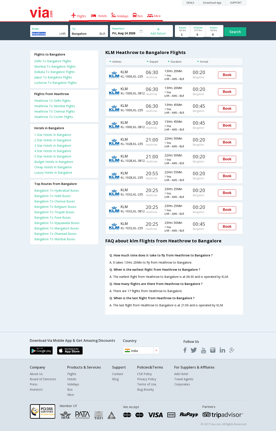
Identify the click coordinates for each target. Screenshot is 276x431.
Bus (70, 389)
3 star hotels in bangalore (52, 145)
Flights (71, 374)
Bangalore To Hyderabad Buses (56, 190)
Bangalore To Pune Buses (52, 217)
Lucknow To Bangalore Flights (55, 83)
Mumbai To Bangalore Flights (55, 66)
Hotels (71, 379)
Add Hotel (181, 374)
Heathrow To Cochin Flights (53, 117)
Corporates (182, 384)
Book (227, 75)
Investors (36, 389)
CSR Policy (144, 374)
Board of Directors (43, 379)
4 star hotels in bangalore (52, 151)
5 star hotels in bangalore (52, 156)
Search (235, 31)
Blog (115, 379)
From (35, 29)
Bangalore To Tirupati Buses (54, 212)
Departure (118, 28)
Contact (117, 374)
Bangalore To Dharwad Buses (55, 234)
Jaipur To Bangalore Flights (53, 77)
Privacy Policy (146, 379)
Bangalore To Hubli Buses (52, 196)
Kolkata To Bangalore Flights (54, 72)
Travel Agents (183, 379)
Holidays (73, 384)
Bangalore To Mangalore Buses (56, 228)
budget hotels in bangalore (53, 162)
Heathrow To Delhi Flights (52, 101)
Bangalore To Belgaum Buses (55, 207)
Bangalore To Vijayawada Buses (57, 223)
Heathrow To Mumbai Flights (54, 106)
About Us (36, 374)
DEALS (190, 3)
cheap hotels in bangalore (53, 167)
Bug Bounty (145, 389)
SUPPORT (236, 3)
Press (34, 384)
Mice (70, 395)
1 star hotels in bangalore (52, 135)
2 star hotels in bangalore (52, 140)
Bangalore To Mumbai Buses (54, 239)
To (73, 29)
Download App (212, 3)
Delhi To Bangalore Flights (52, 61)
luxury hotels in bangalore (53, 172)
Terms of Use (146, 384)
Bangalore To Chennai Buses (54, 201)
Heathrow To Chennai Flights (54, 111)
